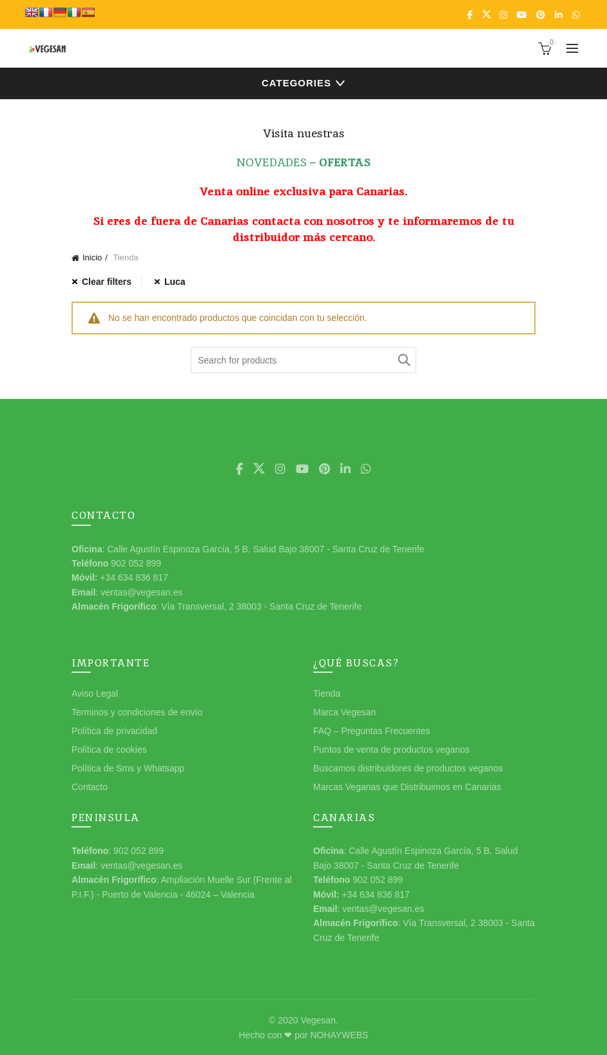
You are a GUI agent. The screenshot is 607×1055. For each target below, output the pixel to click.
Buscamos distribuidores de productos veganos (408, 768)
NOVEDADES (271, 162)
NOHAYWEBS (339, 1035)
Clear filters (106, 281)
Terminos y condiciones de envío (137, 712)
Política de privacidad (114, 731)
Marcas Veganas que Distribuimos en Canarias (407, 787)
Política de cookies (109, 749)
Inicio (92, 257)
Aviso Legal (95, 693)
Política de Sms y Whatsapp (128, 768)
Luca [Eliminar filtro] (175, 281)
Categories (296, 82)
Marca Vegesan (344, 712)
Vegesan (318, 1020)
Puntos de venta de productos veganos (391, 749)
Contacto (90, 787)
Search (403, 360)
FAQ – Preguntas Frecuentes (371, 731)
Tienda (326, 693)
